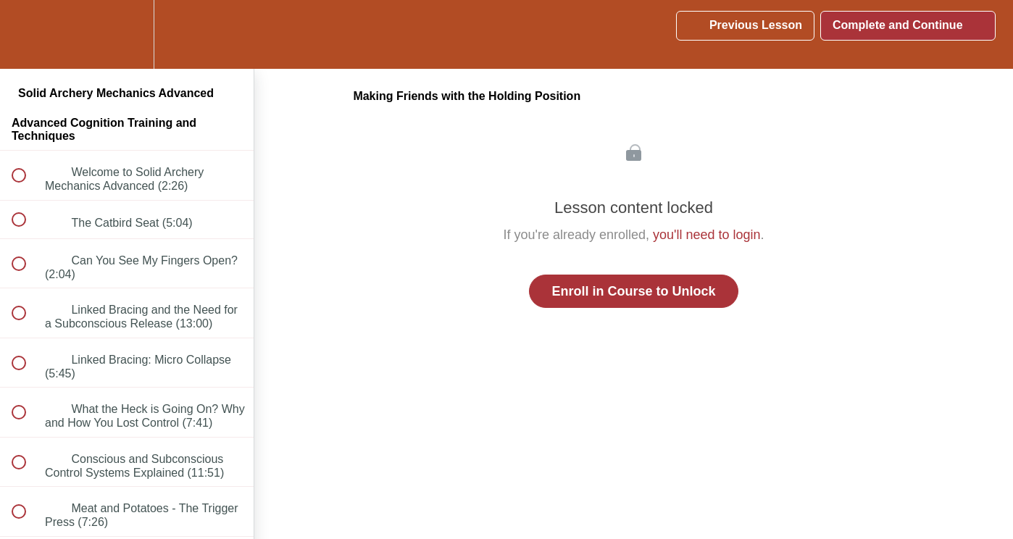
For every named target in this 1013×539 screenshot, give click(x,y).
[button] (27, 34)
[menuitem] (127, 34)
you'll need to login (707, 234)
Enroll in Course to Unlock (633, 291)
